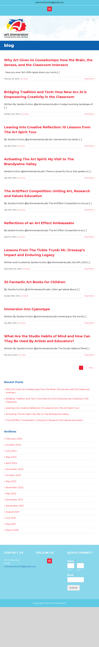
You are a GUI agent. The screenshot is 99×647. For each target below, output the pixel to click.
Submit (73, 587)
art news (24, 79)
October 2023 (13, 475)
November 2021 (14, 499)
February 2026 (14, 438)
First (69, 570)
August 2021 (12, 512)
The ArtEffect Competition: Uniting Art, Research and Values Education (44, 420)
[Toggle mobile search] (88, 20)
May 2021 (11, 524)
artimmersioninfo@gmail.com (49, 2)
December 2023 (15, 469)
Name (71, 561)
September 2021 (15, 505)
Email (71, 575)
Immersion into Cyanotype (27, 309)
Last (79, 570)
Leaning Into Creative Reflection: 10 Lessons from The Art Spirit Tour (42, 408)
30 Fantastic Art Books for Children (34, 282)
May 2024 (11, 457)
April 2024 (11, 463)
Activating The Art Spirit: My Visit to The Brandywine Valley (37, 414)
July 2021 (11, 518)
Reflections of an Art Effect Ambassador (39, 223)
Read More (89, 79)
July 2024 (11, 451)
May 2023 (11, 481)
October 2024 (13, 445)
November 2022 (15, 487)
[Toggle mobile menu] (93, 20)
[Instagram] (49, 560)
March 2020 (12, 530)
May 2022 (11, 493)
